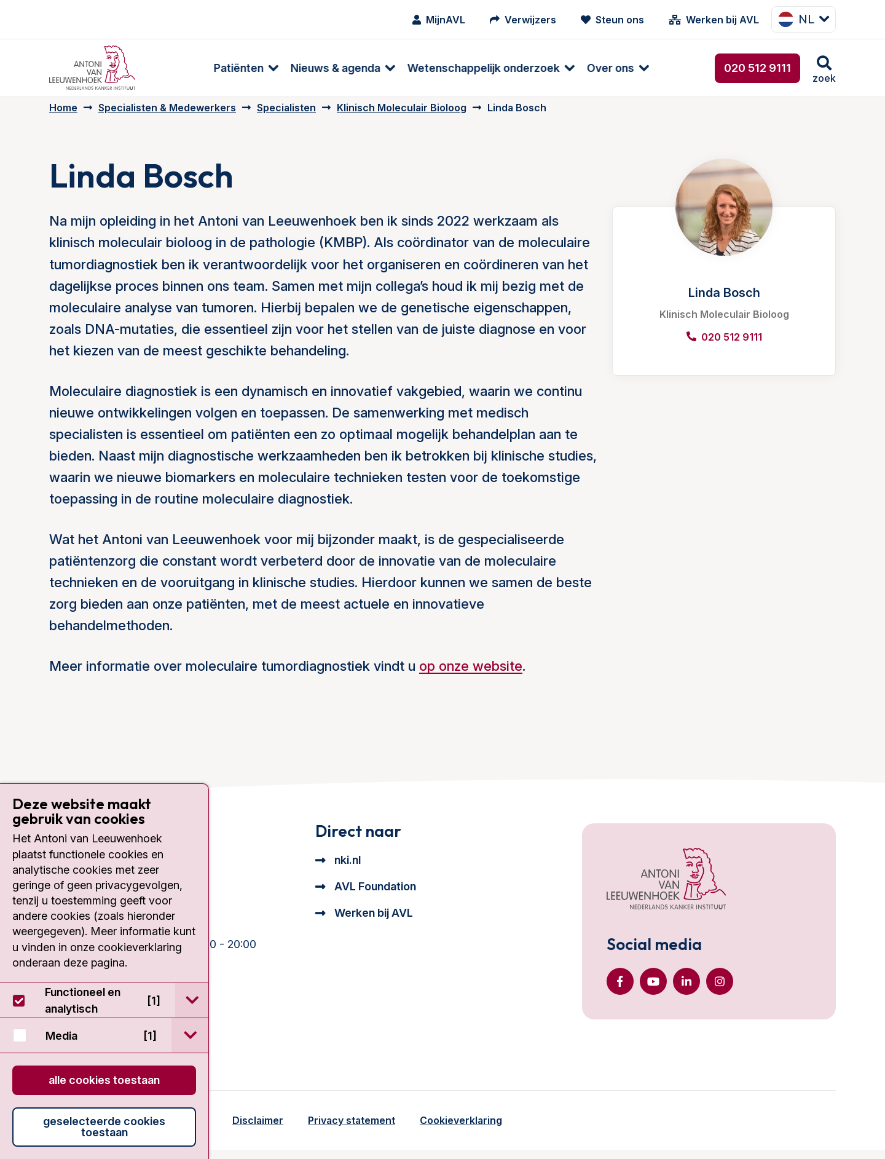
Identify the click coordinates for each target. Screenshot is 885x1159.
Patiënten (185, 67)
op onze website (470, 674)
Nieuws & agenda (281, 67)
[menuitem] (186, 68)
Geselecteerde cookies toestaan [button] (104, 1127)
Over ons (556, 67)
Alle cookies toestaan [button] (104, 1080)
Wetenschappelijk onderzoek (429, 67)
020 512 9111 (757, 67)
